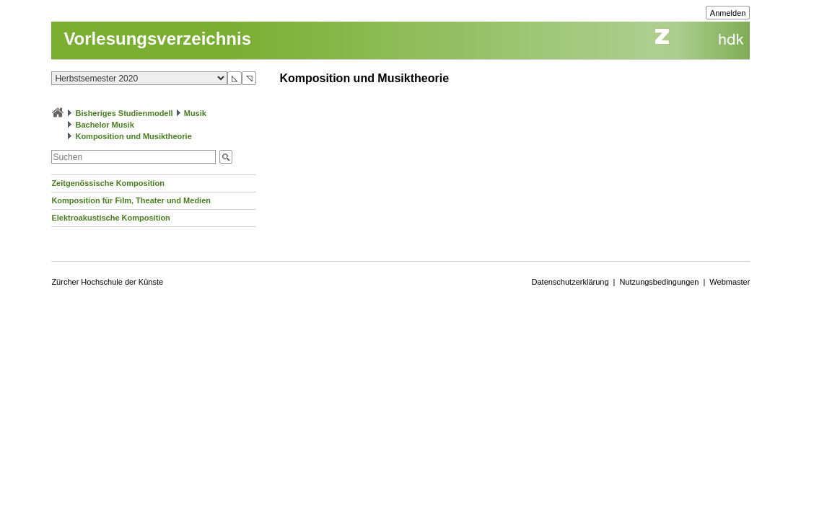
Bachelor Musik (104, 124)
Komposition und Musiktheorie (133, 136)
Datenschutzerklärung (570, 282)
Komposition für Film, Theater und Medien (131, 200)
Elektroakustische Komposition (110, 217)
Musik (195, 113)
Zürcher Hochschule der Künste (107, 282)
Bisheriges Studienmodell (124, 113)
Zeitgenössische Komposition (107, 183)
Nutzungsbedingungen (659, 282)
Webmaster (729, 282)
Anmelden (728, 13)
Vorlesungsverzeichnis (157, 38)
